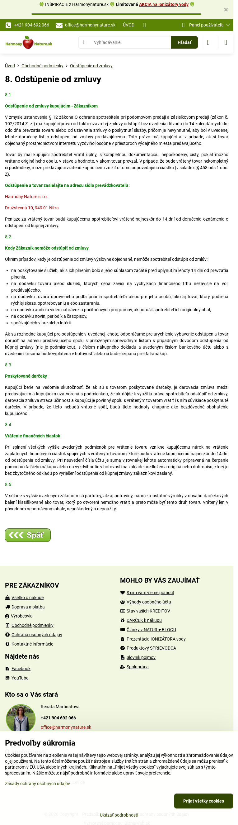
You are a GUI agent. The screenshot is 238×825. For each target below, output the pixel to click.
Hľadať (184, 42)
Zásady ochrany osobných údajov (37, 783)
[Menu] (225, 42)
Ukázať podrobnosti (119, 815)
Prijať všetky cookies (203, 801)
